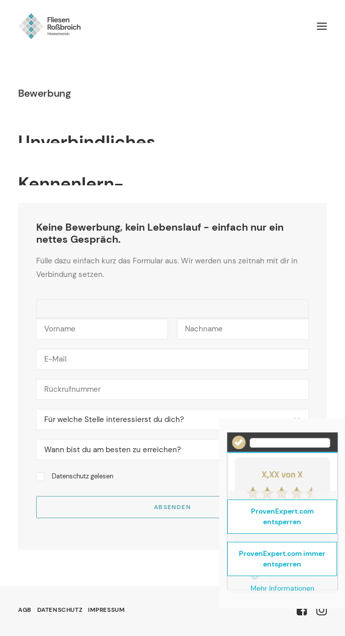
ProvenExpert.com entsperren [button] (282, 516)
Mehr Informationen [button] (282, 588)
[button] (322, 26)
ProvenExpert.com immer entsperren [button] (282, 559)
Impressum (106, 610)
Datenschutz (70, 476)
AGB (25, 610)
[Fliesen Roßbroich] (49, 26)
